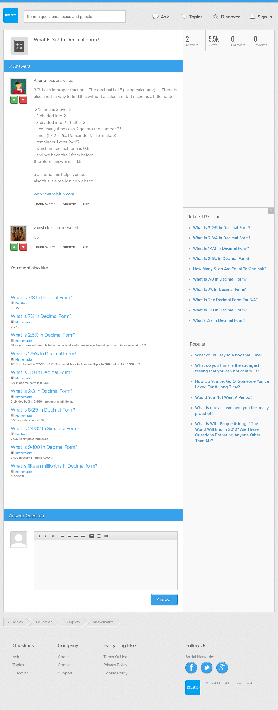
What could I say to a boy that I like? (228, 355)
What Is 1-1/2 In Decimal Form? (221, 248)
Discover (226, 17)
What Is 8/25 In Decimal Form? (43, 410)
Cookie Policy (115, 673)
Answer (164, 599)
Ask (160, 17)
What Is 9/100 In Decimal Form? (44, 447)
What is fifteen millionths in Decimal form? (54, 466)
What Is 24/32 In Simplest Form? (45, 429)
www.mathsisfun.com (54, 194)
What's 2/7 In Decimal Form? (219, 320)
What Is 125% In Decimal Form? (43, 354)
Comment (68, 204)
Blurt (85, 204)
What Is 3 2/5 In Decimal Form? (221, 227)
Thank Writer (44, 204)
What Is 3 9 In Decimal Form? (41, 373)
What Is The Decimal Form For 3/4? (225, 300)
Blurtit (10, 16)
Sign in (260, 17)
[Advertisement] (71, 284)
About (63, 656)
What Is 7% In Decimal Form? (41, 316)
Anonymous (44, 80)
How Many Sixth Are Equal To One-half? (230, 269)
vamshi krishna (47, 227)
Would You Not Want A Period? (223, 397)
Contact (64, 665)
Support (65, 673)
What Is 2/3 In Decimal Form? (41, 391)
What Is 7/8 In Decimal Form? (41, 298)
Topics (191, 17)
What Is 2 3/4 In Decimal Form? (221, 238)
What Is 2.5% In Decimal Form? (43, 335)
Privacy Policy (115, 665)
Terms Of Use (115, 656)
